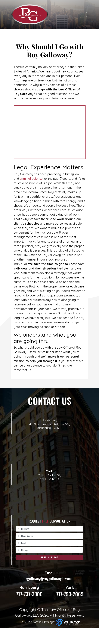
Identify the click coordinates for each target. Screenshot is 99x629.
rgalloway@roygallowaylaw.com (49, 576)
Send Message (49, 557)
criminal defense (31, 178)
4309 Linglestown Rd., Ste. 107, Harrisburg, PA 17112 (49, 426)
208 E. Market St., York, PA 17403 (49, 476)
